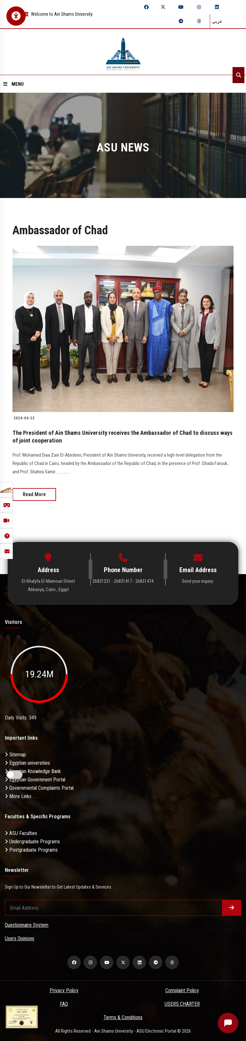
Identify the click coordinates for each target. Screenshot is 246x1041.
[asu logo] (123, 52)
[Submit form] (231, 908)
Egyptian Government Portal (35, 779)
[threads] (199, 21)
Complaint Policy (182, 990)
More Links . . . (21, 796)
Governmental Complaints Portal (39, 788)
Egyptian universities (27, 763)
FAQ (64, 1004)
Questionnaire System (26, 925)
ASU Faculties (21, 833)
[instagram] (199, 7)
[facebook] (146, 7)
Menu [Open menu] (13, 84)
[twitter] (163, 7)
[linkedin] (217, 7)
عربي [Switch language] (217, 21)
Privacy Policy (64, 990)
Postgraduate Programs (31, 850)
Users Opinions (19, 938)
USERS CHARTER (182, 1004)
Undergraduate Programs (32, 841)
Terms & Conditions (123, 1017)
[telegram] (181, 21)
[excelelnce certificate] (22, 1016)
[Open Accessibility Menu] (16, 16)
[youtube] (181, 7)
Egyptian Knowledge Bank (33, 771)
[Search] (238, 75)
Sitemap (15, 754)
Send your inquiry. (198, 581)
